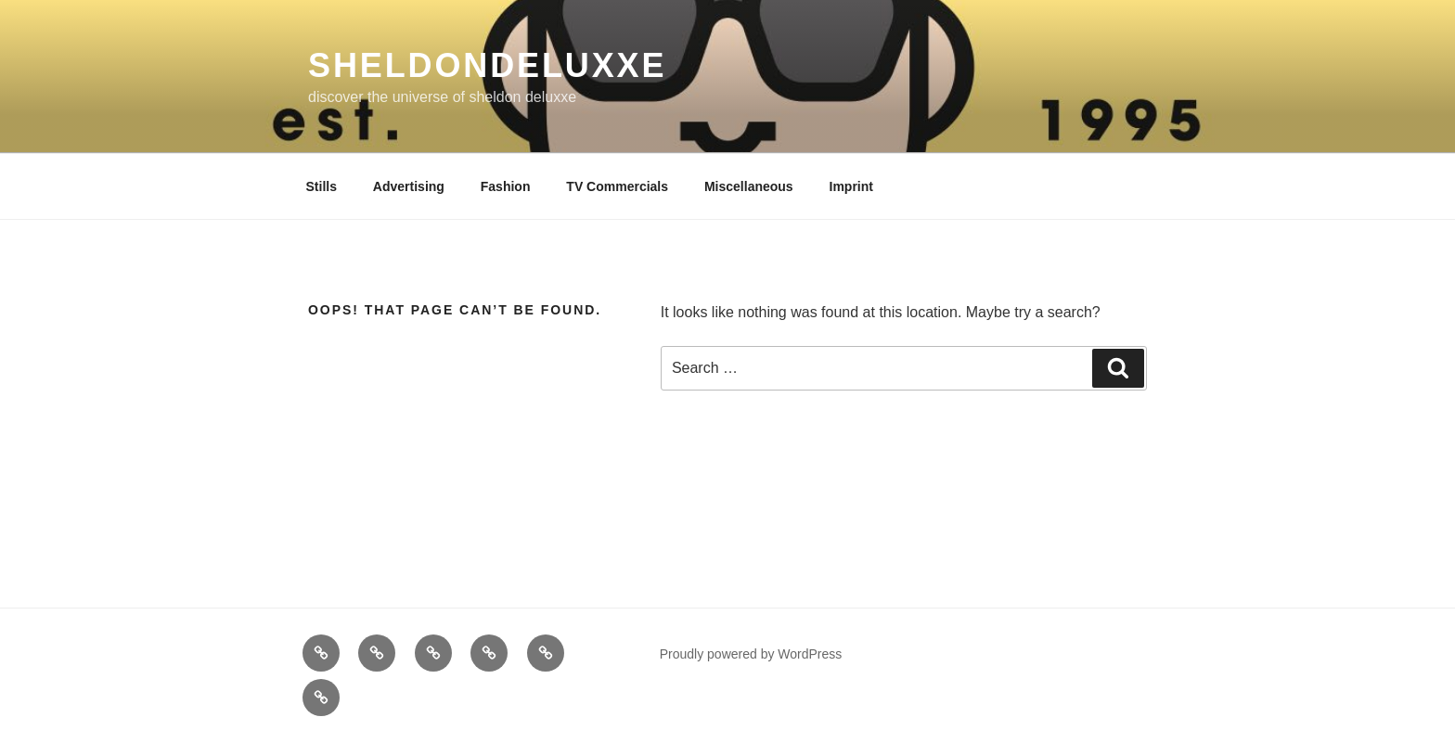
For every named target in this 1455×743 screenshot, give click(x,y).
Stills (321, 186)
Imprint (851, 186)
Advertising (408, 186)
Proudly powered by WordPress (751, 654)
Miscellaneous (748, 186)
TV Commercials (617, 186)
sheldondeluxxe (487, 65)
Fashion (506, 186)
